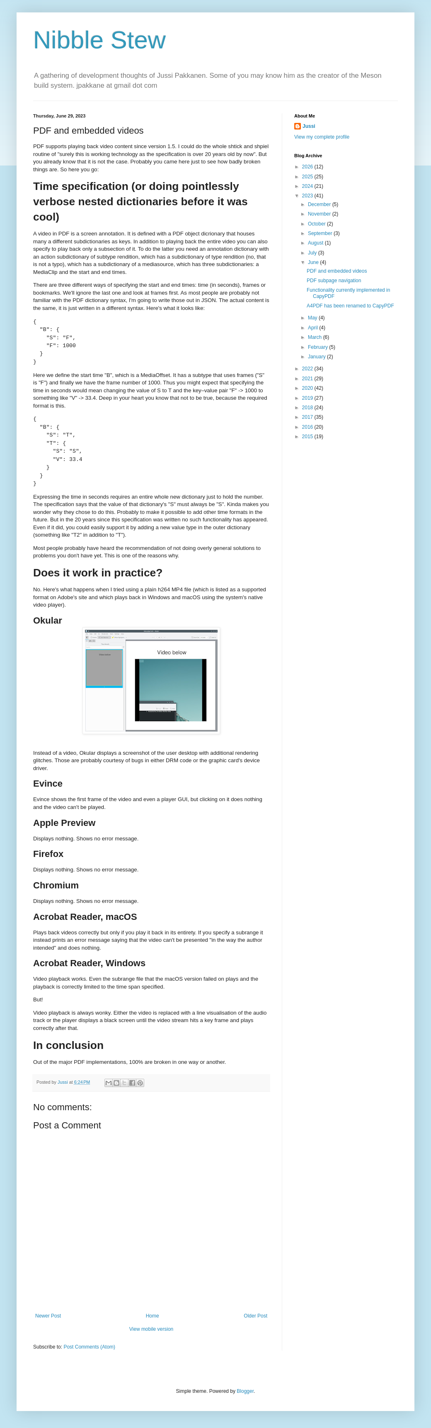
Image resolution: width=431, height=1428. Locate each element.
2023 (308, 196)
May (313, 318)
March (315, 337)
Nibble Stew (99, 40)
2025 (308, 177)
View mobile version (151, 1329)
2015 (308, 436)
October (317, 224)
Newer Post (48, 1316)
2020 (308, 388)
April (313, 328)
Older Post (255, 1316)
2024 (308, 186)
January (317, 357)
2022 (308, 369)
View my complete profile (321, 137)
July (313, 253)
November (320, 214)
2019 (308, 398)
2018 (308, 407)
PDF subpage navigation (334, 280)
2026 (308, 167)
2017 (308, 417)
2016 (308, 427)
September (321, 233)
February (318, 347)
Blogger (245, 1391)
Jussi (309, 126)
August (316, 243)
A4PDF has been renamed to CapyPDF (350, 306)
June (314, 262)
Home (152, 1316)
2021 (308, 379)
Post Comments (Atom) (89, 1347)
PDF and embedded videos (337, 271)
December (320, 204)
